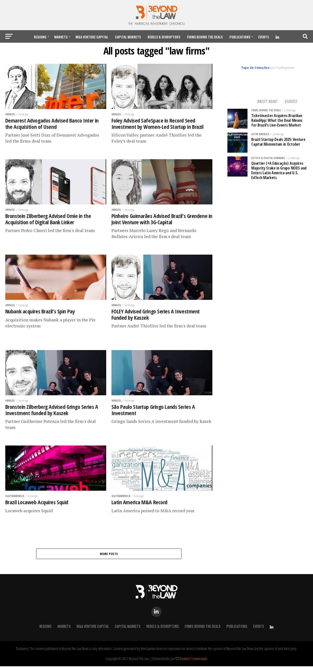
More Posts (109, 554)
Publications (239, 36)
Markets (61, 36)
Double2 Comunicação (193, 659)
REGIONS (40, 36)
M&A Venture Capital (92, 36)
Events (263, 36)
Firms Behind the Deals (205, 36)
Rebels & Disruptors (164, 36)
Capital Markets (128, 36)
